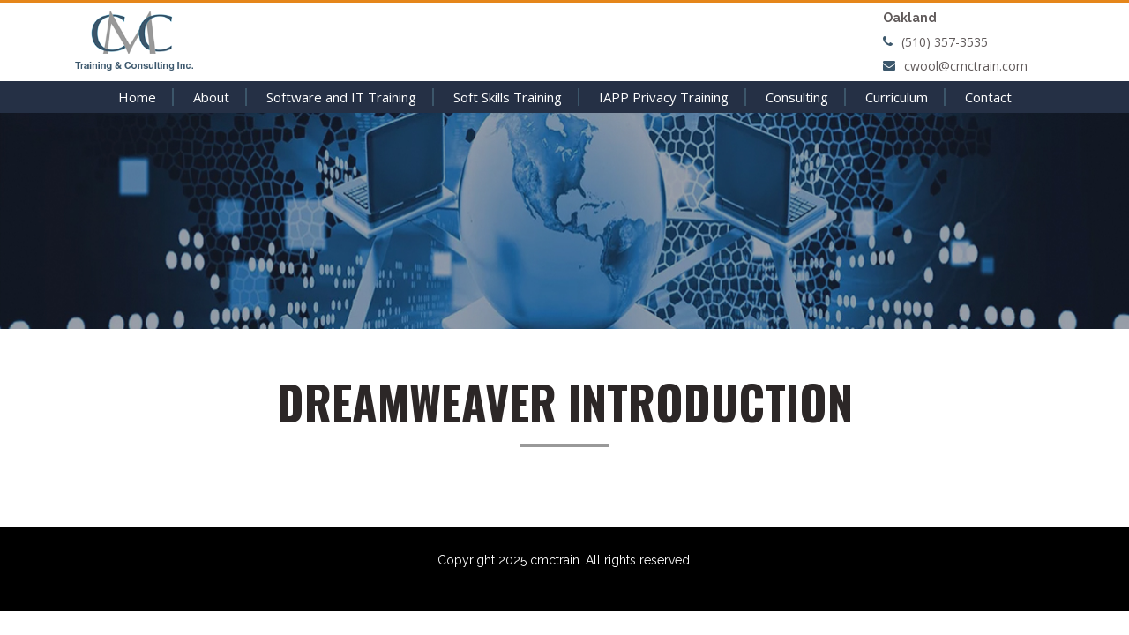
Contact (988, 97)
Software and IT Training (341, 97)
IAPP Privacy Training (664, 97)
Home (137, 97)
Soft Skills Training (507, 97)
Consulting (797, 97)
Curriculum (896, 97)
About (211, 97)
